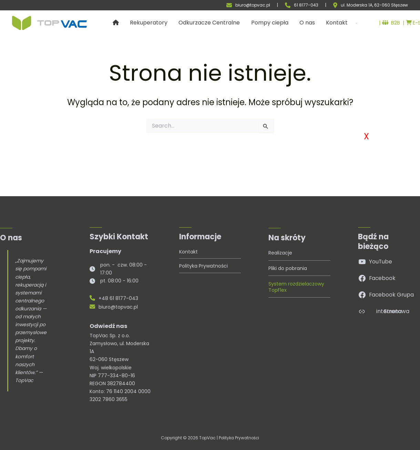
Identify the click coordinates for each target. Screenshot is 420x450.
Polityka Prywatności (239, 438)
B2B (380, 23)
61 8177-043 (306, 5)
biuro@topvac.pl (252, 5)
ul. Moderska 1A (356, 5)
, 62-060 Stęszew (390, 5)
